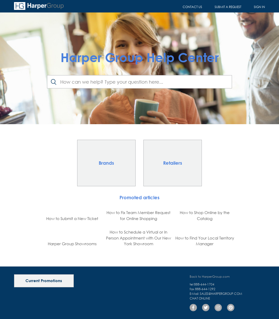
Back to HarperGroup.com (210, 276)
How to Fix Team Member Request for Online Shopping (138, 215)
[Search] (139, 82)
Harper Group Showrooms (72, 243)
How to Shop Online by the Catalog (205, 215)
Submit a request (228, 7)
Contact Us (192, 7)
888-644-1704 (204, 284)
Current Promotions (43, 280)
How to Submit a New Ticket (72, 218)
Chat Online (200, 298)
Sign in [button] (259, 7)
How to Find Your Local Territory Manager (204, 241)
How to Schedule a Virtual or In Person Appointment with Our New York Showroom (138, 238)
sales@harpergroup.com (221, 294)
